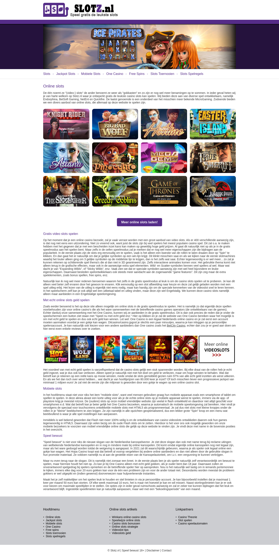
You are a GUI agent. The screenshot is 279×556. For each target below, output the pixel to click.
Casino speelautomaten (192, 523)
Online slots (53, 517)
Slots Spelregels (191, 73)
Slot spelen (185, 520)
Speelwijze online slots (126, 520)
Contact (166, 550)
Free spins (52, 529)
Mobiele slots (54, 523)
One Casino (114, 73)
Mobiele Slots (90, 73)
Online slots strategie (125, 526)
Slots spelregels (56, 536)
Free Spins (136, 73)
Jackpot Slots (65, 73)
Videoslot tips (120, 529)
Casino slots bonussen (126, 523)
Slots (46, 73)
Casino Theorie (187, 517)
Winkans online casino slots (129, 517)
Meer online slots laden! (139, 222)
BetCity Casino (176, 325)
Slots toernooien (56, 533)
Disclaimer (152, 550)
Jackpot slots (54, 520)
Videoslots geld (121, 533)
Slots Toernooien (162, 73)
